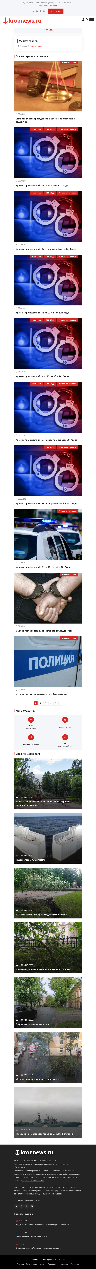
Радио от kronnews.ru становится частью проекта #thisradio (43, 1224)
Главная (22, 46)
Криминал (36, 129)
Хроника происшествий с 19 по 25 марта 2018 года (42, 185)
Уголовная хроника (67, 129)
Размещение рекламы (51, 3)
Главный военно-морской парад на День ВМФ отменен (44, 1134)
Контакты (68, 3)
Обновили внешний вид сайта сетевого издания (38, 1248)
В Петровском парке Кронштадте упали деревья (41, 914)
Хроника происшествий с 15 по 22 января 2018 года (42, 312)
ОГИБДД (50, 129)
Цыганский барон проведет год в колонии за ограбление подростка (45, 120)
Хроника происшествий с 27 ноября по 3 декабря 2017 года (46, 440)
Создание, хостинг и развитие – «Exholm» (48, 1260)
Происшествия (69, 62)
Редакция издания (30, 3)
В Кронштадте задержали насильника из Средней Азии (44, 631)
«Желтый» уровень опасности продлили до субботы (43, 969)
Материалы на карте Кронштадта (31, 1236)
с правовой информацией (33, 1180)
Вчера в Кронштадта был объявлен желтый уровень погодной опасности (43, 803)
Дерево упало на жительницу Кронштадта (38, 1079)
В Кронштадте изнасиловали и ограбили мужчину (41, 694)
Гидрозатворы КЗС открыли (30, 860)
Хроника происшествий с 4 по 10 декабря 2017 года (42, 376)
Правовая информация (58, 1264)
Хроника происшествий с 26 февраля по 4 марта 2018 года (46, 249)
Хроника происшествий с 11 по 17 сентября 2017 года (43, 567)
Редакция (75, 1264)
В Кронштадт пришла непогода (32, 1024)
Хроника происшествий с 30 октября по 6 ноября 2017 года (46, 503)
